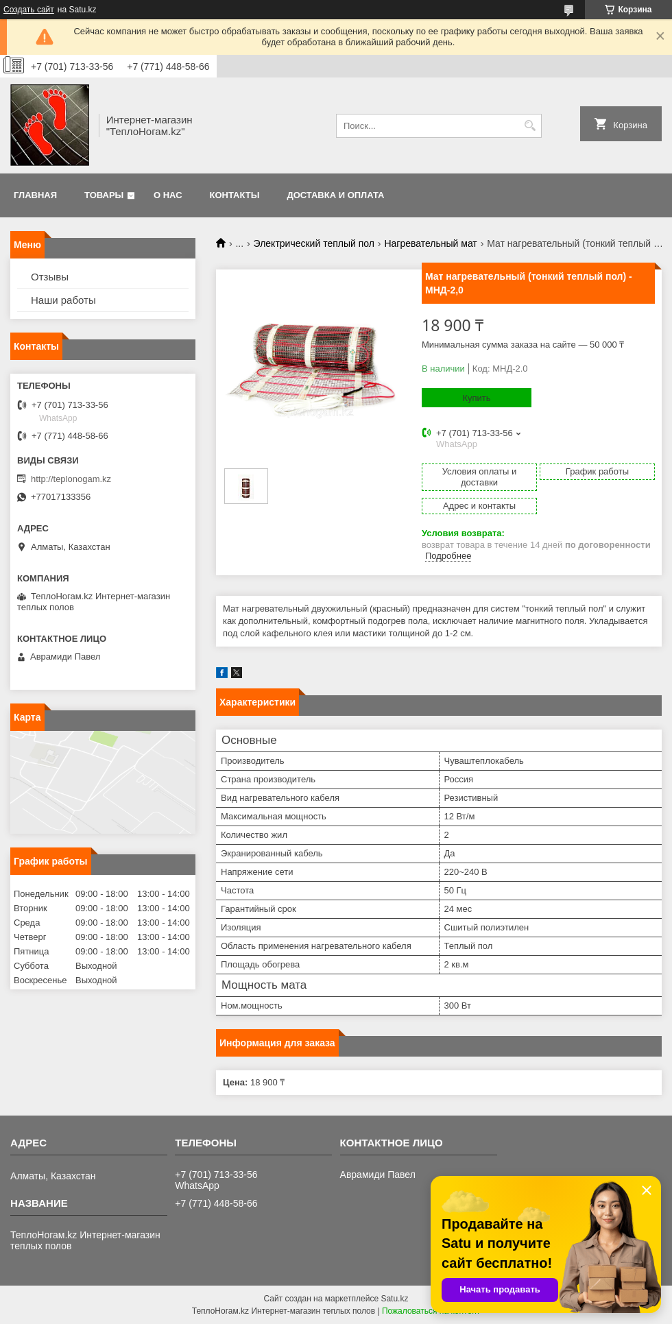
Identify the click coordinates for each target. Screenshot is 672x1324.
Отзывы (50, 276)
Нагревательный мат (430, 243)
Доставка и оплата (335, 195)
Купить (476, 398)
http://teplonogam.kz (71, 479)
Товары (103, 195)
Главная (35, 195)
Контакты (235, 195)
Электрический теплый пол (314, 243)
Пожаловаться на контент (431, 1311)
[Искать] (530, 126)
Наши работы (63, 300)
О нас (168, 195)
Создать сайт (28, 9)
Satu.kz (394, 1298)
